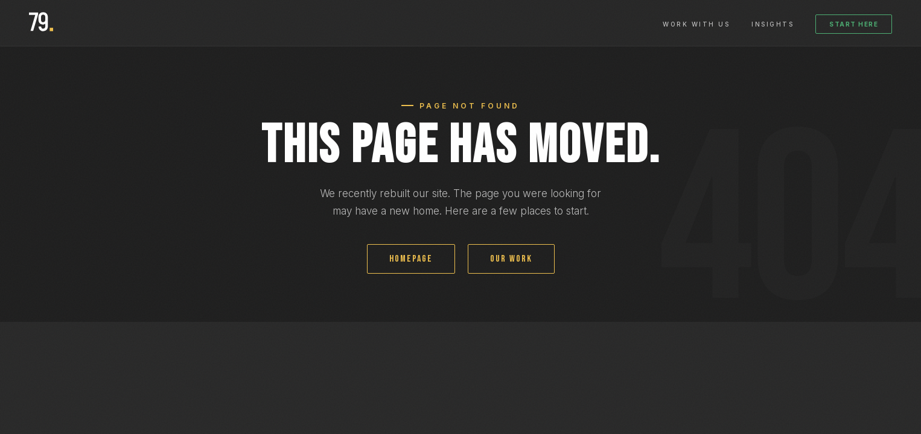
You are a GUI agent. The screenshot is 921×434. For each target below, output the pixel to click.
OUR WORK (511, 259)
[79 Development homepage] (41, 23)
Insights (772, 24)
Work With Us (696, 24)
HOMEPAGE (411, 259)
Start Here (853, 24)
